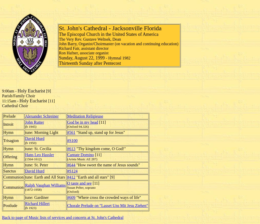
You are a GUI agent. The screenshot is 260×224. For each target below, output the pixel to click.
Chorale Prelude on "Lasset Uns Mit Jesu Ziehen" (107, 205)
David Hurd (34, 138)
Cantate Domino (80, 155)
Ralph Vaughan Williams (45, 185)
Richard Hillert (37, 203)
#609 (71, 197)
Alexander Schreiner (42, 116)
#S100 (72, 140)
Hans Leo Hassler (39, 155)
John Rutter (34, 122)
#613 (71, 149)
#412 (71, 177)
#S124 (72, 171)
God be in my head (82, 122)
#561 (71, 132)
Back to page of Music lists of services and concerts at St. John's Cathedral (62, 217)
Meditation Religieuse (85, 116)
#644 (71, 165)
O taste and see (79, 183)
